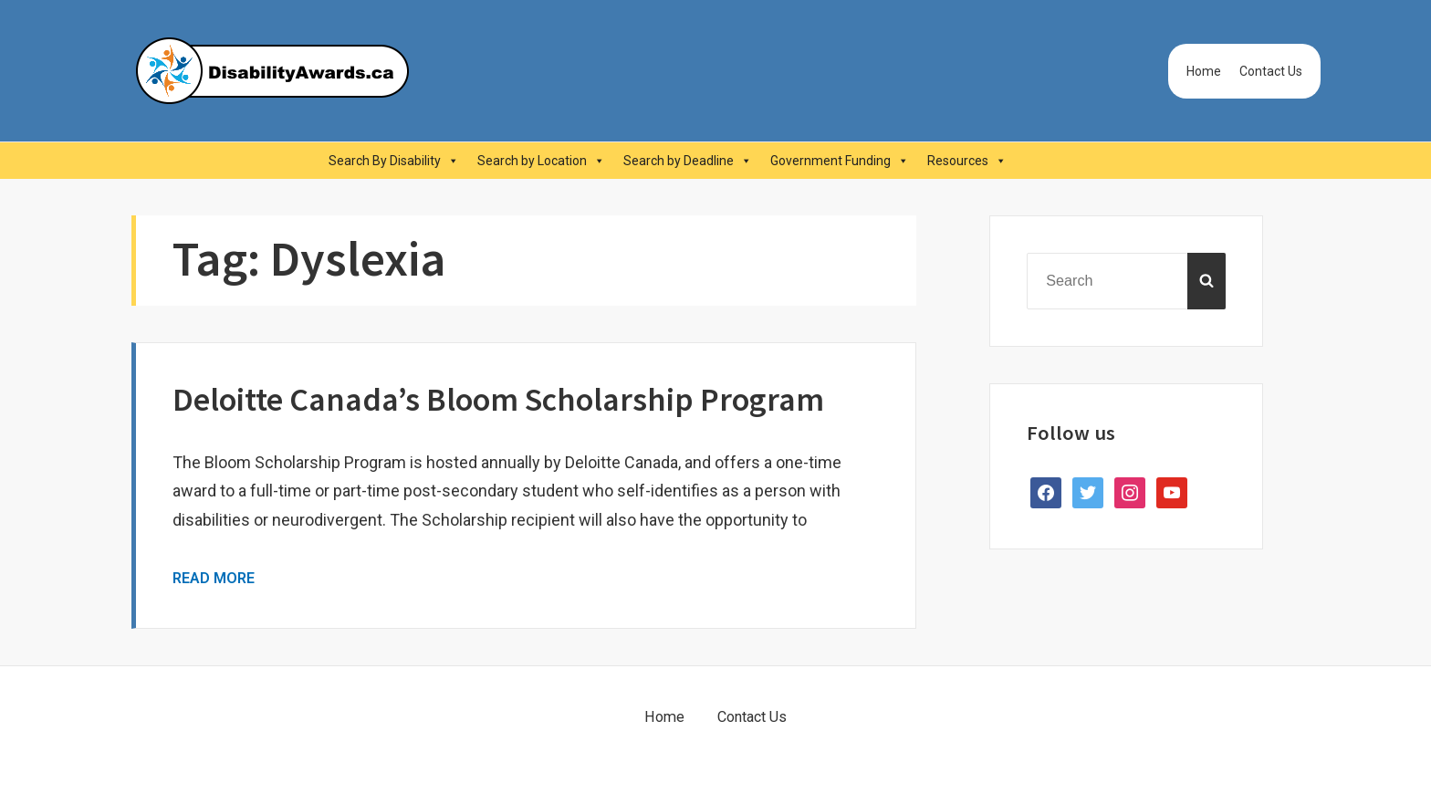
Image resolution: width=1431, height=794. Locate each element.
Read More (213, 578)
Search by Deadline (687, 160)
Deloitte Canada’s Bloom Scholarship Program (498, 399)
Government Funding (839, 160)
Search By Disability (394, 160)
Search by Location (541, 160)
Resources (967, 160)
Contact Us (1270, 71)
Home (1203, 71)
